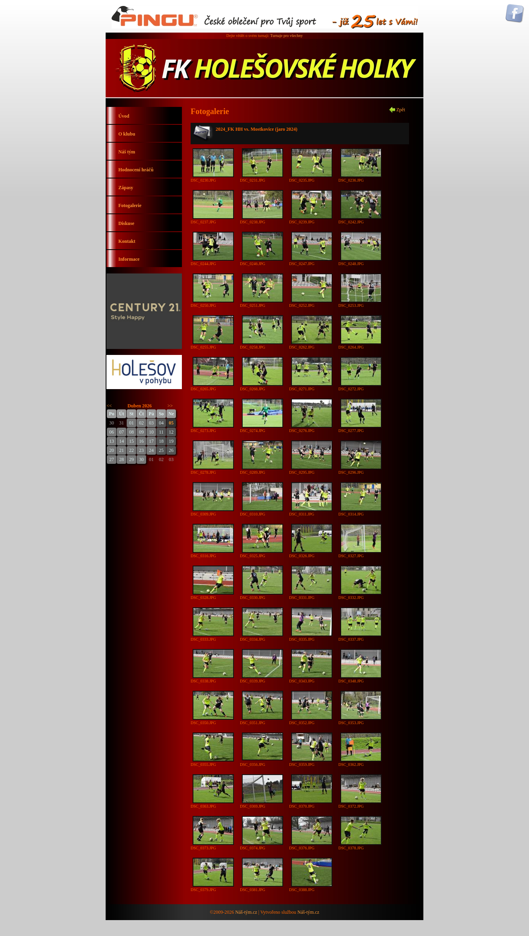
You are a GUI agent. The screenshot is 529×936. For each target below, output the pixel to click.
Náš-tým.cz (246, 912)
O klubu (126, 134)
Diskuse (126, 223)
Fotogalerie (129, 205)
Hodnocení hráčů (135, 169)
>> (170, 406)
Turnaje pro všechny (286, 35)
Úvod (123, 116)
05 (171, 423)
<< (109, 406)
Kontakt (126, 241)
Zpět (400, 109)
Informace (128, 259)
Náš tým (126, 152)
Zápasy (125, 187)
